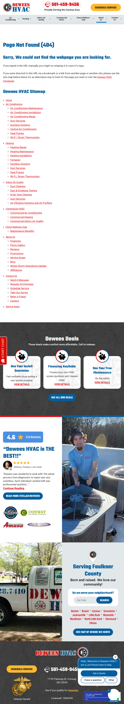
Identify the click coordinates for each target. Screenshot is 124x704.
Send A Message (19, 251)
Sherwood (87, 587)
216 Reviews (33, 403)
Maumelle (109, 580)
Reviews (14, 225)
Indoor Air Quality (15, 168)
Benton (74, 576)
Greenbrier (110, 576)
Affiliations (16, 243)
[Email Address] (77, 683)
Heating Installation (21, 146)
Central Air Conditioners (23, 123)
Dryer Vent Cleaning (21, 178)
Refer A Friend (18, 265)
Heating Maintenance (22, 142)
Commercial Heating (21, 198)
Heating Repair (18, 139)
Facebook (102, 634)
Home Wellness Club (17, 206)
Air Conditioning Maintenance (26, 106)
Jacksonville (78, 580)
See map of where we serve (93, 596)
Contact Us (12, 248)
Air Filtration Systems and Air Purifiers (31, 185)
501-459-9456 (62, 5)
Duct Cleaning (18, 171)
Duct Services (17, 116)
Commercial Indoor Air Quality (27, 201)
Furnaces (15, 149)
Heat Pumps (17, 126)
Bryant (85, 576)
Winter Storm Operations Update (28, 239)
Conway (96, 576)
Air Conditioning (14, 102)
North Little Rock (100, 583)
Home (9, 99)
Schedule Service (19, 258)
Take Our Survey (19, 262)
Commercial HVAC (16, 191)
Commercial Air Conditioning (26, 194)
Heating (10, 135)
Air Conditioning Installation (25, 109)
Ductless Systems (20, 119)
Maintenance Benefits (22, 210)
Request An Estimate (21, 255)
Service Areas (17, 232)
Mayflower (82, 583)
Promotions (16, 229)
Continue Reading (13, 454)
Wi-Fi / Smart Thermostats (25, 130)
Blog (12, 236)
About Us (11, 215)
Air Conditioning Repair (23, 112)
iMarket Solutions (47, 697)
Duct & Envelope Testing (23, 175)
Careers (14, 269)
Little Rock (95, 580)
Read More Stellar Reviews (23, 462)
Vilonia (100, 587)
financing (73, 654)
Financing (15, 218)
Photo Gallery (17, 222)
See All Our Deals (62, 363)
